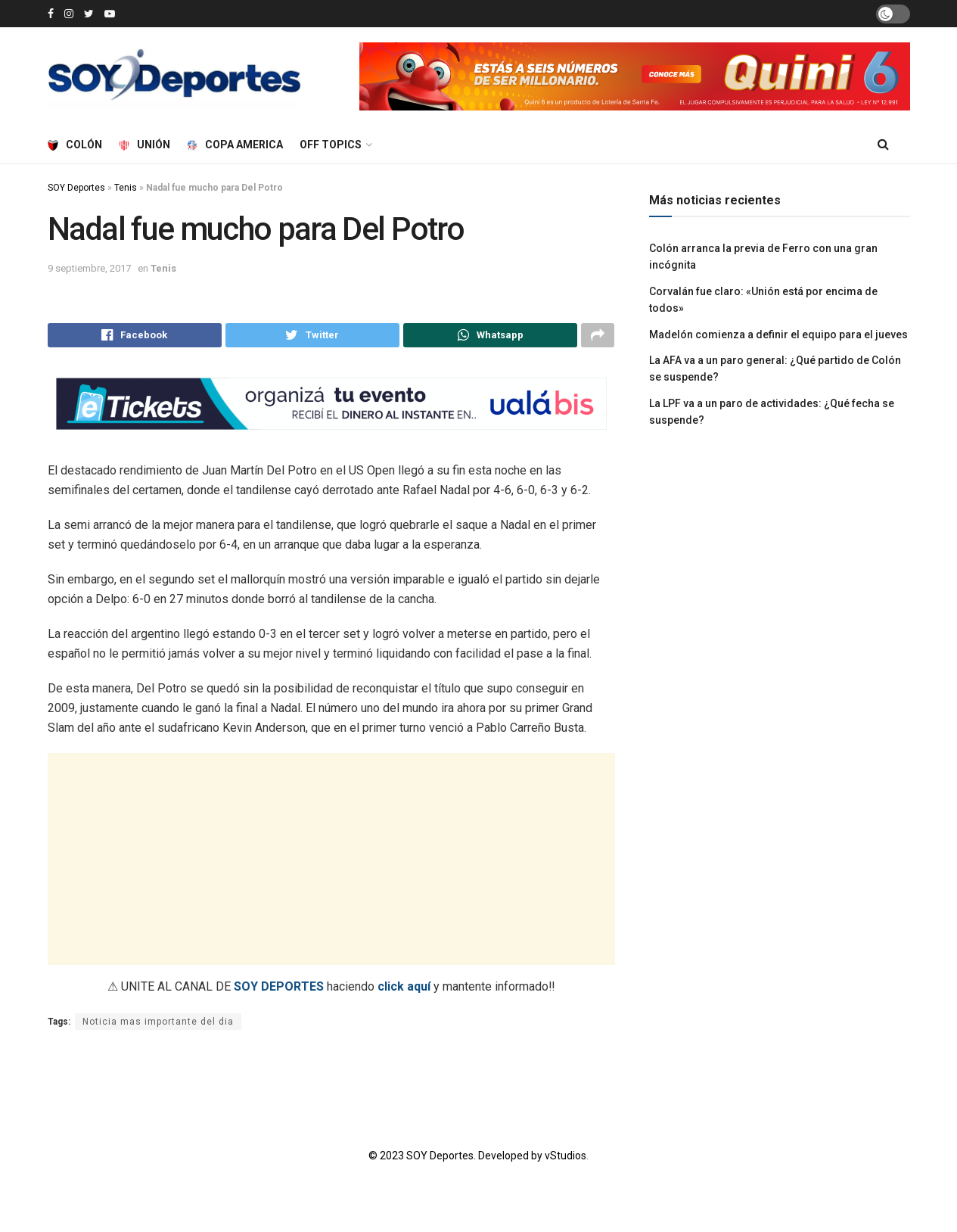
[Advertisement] (331, 863)
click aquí (404, 991)
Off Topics (331, 144)
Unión (144, 144)
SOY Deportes (76, 187)
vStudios (565, 1160)
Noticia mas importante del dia (158, 1026)
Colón (75, 144)
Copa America (235, 144)
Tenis (125, 187)
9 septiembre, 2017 (89, 268)
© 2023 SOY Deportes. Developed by (456, 1160)
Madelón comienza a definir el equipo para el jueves (778, 334)
